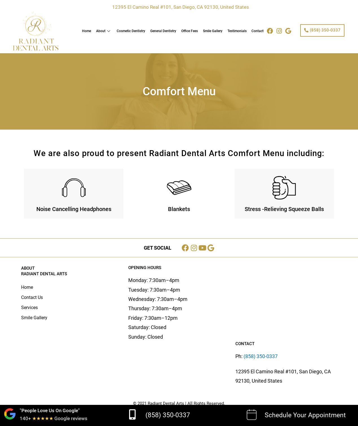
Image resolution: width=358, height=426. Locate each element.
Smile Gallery (213, 31)
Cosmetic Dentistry (132, 31)
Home (88, 31)
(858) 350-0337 (167, 415)
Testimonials (237, 31)
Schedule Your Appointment (305, 415)
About (105, 31)
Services (29, 307)
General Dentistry (164, 31)
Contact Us (32, 297)
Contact (258, 31)
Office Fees (190, 31)
